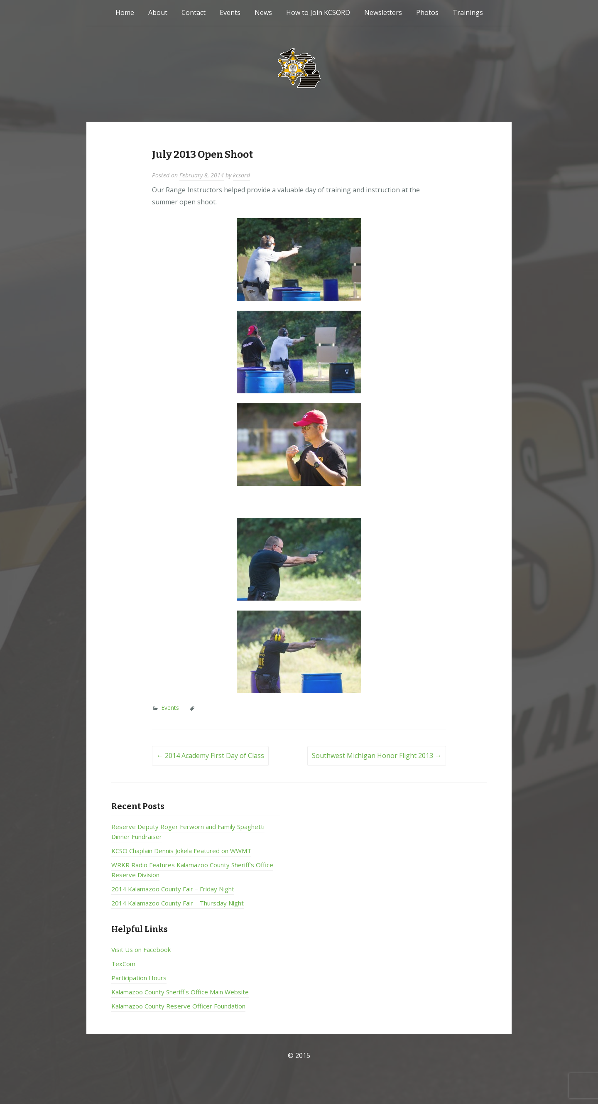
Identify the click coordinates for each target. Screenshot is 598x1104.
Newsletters (383, 12)
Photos (427, 12)
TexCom (123, 963)
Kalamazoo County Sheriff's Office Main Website (180, 992)
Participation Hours (139, 978)
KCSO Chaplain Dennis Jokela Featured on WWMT (181, 850)
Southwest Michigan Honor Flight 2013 (376, 755)
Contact (193, 12)
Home (124, 12)
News (263, 12)
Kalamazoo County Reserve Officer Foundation (178, 1006)
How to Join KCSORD (318, 12)
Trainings (468, 12)
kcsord (241, 175)
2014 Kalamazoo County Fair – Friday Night (172, 889)
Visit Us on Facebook (141, 949)
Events (230, 12)
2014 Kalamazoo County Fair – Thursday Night (177, 903)
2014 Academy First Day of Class (210, 755)
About (157, 12)
